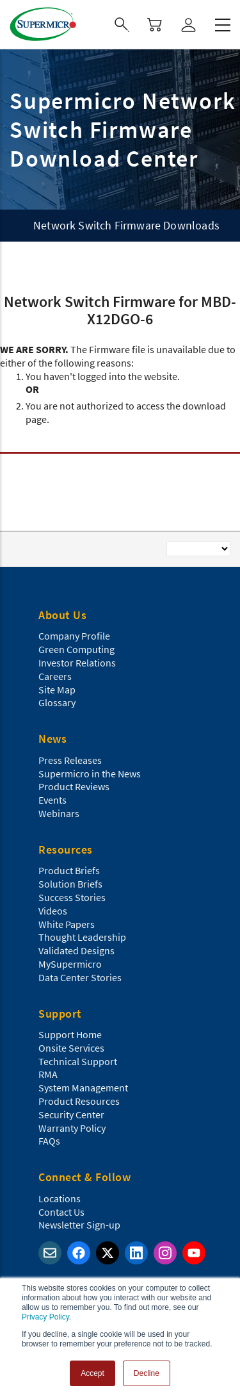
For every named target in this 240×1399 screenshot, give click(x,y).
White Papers (66, 924)
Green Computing (76, 649)
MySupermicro (70, 963)
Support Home (70, 1034)
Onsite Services (71, 1047)
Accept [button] (92, 1373)
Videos (52, 910)
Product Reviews (73, 786)
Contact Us (61, 1211)
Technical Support (77, 1061)
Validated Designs (76, 950)
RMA (48, 1074)
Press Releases (70, 760)
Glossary (57, 702)
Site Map (57, 689)
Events (52, 799)
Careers (55, 676)
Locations (59, 1198)
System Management (83, 1087)
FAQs (49, 1140)
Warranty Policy (72, 1128)
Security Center (71, 1114)
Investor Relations (77, 662)
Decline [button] (146, 1373)
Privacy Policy (45, 1316)
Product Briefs (69, 870)
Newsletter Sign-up (79, 1224)
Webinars (58, 813)
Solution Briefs (70, 883)
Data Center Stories (80, 977)
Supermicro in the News (89, 773)
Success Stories (72, 897)
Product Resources (79, 1101)
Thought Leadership (82, 937)
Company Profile (74, 635)
